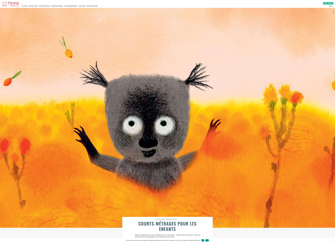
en (331, 6)
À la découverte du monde (165, 237)
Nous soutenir (92, 6)
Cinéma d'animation (171, 219)
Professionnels (57, 6)
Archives (82, 6)
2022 (163, 219)
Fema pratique (44, 6)
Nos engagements (71, 6)
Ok (203, 240)
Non (207, 240)
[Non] (333, 240)
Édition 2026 (33, 6)
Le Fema (24, 6)
